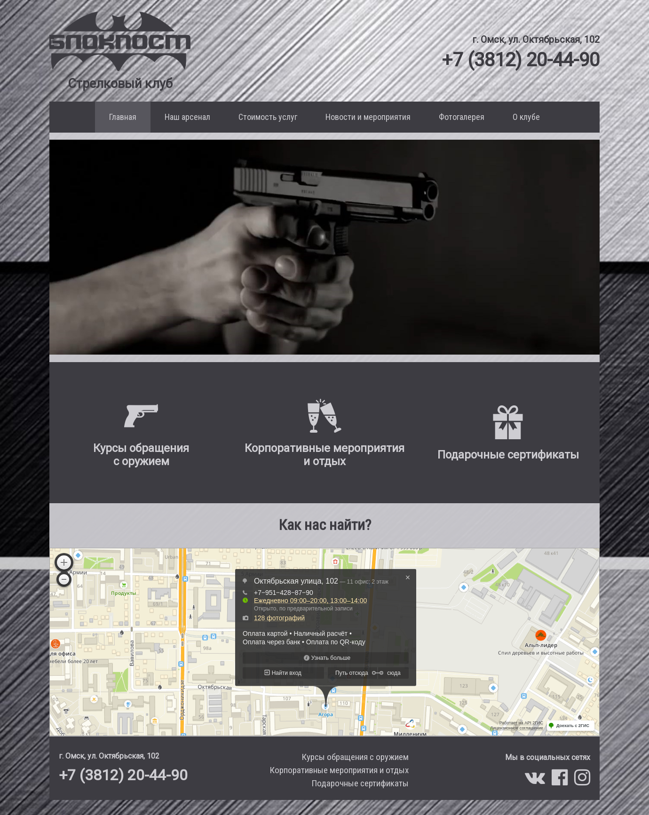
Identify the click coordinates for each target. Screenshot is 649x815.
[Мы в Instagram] (582, 781)
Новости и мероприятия (368, 117)
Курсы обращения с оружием (355, 757)
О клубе (526, 117)
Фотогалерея (461, 117)
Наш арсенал (187, 117)
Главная (122, 117)
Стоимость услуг (267, 117)
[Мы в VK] (537, 781)
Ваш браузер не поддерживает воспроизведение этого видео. (324, 247)
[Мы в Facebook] (562, 781)
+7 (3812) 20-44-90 (521, 59)
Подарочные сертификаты (360, 783)
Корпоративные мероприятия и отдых (339, 770)
